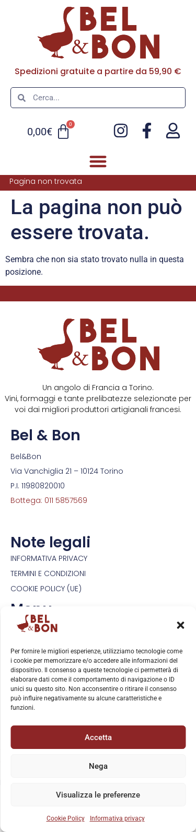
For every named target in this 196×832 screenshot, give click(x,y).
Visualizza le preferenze (98, 795)
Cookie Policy (66, 818)
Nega (98, 766)
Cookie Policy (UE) (46, 588)
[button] (180, 625)
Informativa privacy (117, 818)
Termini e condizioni (48, 573)
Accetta (98, 737)
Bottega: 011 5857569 (48, 500)
